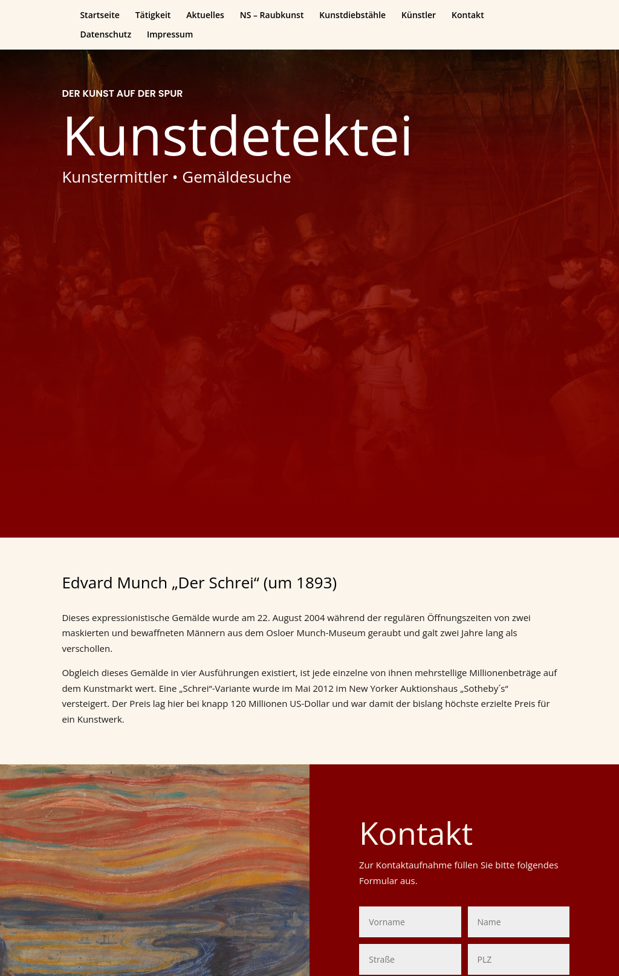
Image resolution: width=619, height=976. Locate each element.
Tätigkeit (153, 16)
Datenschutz (105, 35)
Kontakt (468, 16)
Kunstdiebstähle (352, 16)
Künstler (418, 16)
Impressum (170, 35)
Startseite (99, 16)
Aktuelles (205, 16)
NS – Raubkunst (272, 16)
